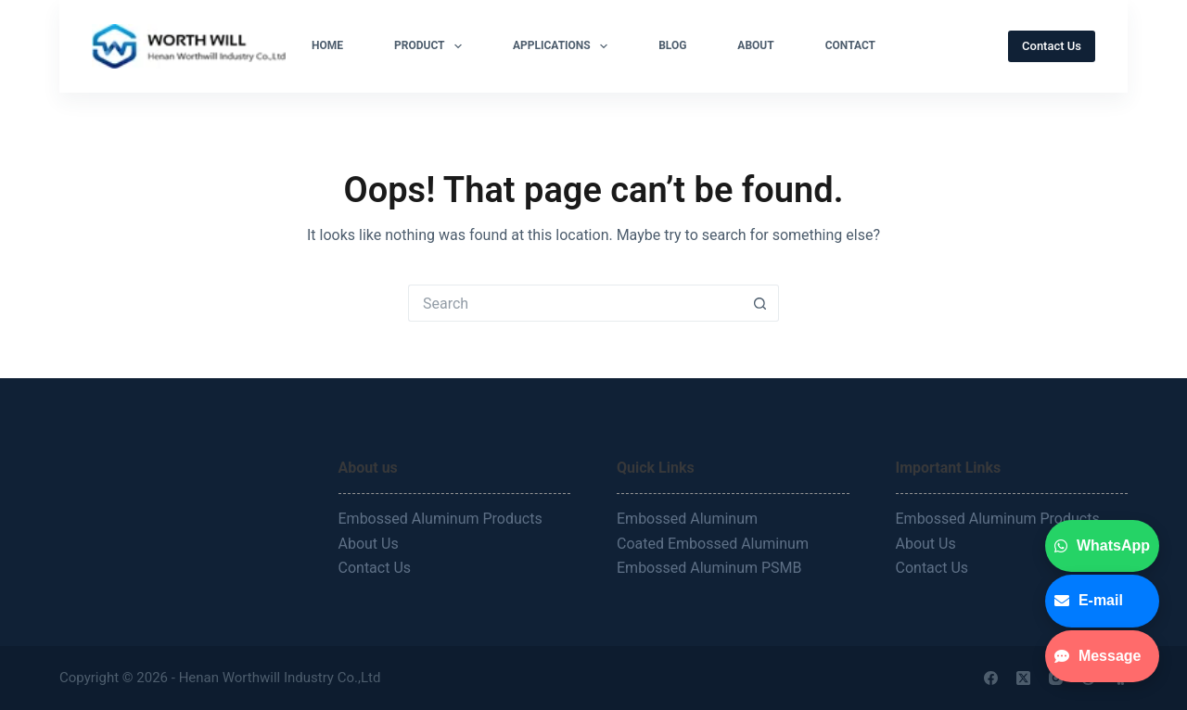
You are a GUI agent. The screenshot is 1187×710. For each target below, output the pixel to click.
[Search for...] (575, 303)
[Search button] (760, 303)
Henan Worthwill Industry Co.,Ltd (281, 677)
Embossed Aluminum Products (440, 518)
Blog (672, 45)
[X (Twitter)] (1023, 678)
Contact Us (1051, 46)
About (755, 45)
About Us (368, 543)
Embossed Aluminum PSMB (711, 568)
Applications (564, 46)
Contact (850, 45)
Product (431, 46)
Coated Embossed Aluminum (714, 543)
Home (327, 45)
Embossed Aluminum (689, 518)
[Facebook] (991, 678)
